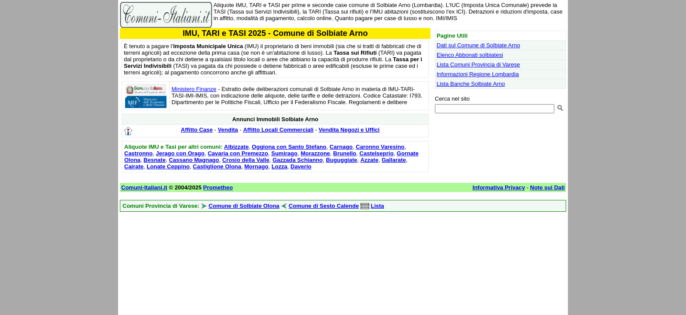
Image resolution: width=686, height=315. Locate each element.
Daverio (301, 166)
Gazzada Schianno (298, 160)
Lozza (279, 166)
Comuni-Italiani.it (144, 187)
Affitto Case (197, 129)
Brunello (345, 153)
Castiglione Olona (217, 166)
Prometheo (218, 187)
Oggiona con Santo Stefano (289, 147)
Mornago (257, 166)
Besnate (155, 160)
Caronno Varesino (380, 147)
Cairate (134, 166)
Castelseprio (377, 153)
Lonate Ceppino (168, 166)
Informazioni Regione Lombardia (478, 74)
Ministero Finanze (194, 89)
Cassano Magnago (194, 160)
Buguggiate (341, 160)
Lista (377, 206)
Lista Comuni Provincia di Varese (478, 64)
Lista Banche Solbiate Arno (471, 83)
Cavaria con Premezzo (238, 153)
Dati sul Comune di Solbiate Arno (478, 45)
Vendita (228, 129)
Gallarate (394, 160)
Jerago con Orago (180, 153)
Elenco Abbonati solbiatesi (470, 55)
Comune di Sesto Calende (324, 206)
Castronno (138, 153)
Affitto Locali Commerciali (278, 129)
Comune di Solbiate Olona (244, 206)
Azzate (369, 160)
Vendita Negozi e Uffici (348, 129)
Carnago (341, 147)
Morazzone (315, 153)
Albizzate (236, 147)
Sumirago (284, 153)
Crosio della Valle (246, 160)
